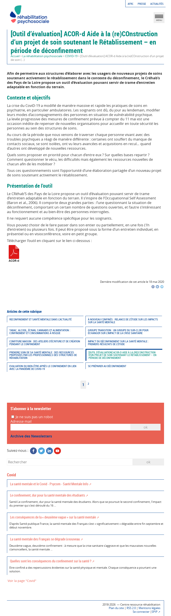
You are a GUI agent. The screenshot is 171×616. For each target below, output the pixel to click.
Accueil (15, 56)
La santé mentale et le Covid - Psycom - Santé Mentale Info (49, 484)
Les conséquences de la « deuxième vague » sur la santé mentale (53, 517)
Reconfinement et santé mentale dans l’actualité (40, 319)
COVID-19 (71, 56)
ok (148, 462)
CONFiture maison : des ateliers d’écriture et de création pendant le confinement (44, 342)
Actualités (156, 3)
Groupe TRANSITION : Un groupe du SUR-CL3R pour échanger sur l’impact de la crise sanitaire (118, 331)
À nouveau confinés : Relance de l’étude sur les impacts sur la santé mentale (123, 321)
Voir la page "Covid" (22, 581)
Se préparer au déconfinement (107, 366)
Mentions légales (149, 608)
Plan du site (116, 608)
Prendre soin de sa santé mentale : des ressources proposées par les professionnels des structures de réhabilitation (43, 355)
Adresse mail (21, 421)
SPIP (155, 612)
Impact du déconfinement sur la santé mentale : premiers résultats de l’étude (118, 342)
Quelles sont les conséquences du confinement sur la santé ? (50, 561)
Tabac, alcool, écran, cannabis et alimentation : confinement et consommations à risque (39, 331)
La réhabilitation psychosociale (42, 56)
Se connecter (141, 612)
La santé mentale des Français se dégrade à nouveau (45, 539)
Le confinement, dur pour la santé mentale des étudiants (47, 495)
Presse (142, 3)
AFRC (130, 3)
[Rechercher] (70, 462)
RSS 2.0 (131, 608)
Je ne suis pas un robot (32, 417)
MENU (159, 18)
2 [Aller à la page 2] (88, 384)
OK (146, 427)
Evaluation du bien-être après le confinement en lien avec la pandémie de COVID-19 (42, 367)
